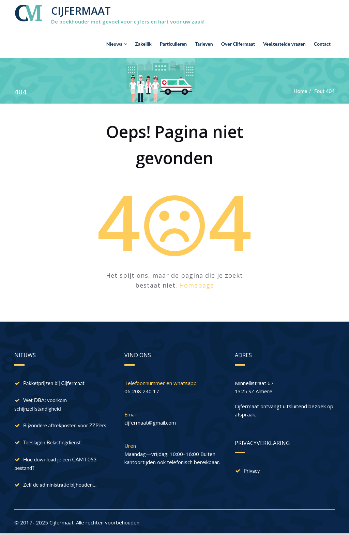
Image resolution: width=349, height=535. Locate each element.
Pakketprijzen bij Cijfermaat (54, 383)
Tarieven (204, 44)
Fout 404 (324, 91)
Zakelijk (143, 44)
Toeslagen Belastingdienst (52, 442)
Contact (322, 44)
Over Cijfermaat (238, 44)
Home (300, 91)
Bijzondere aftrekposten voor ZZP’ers (64, 425)
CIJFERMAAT (81, 11)
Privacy (252, 471)
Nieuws (116, 44)
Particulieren (173, 44)
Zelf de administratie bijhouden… (59, 484)
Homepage (196, 285)
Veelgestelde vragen (284, 44)
